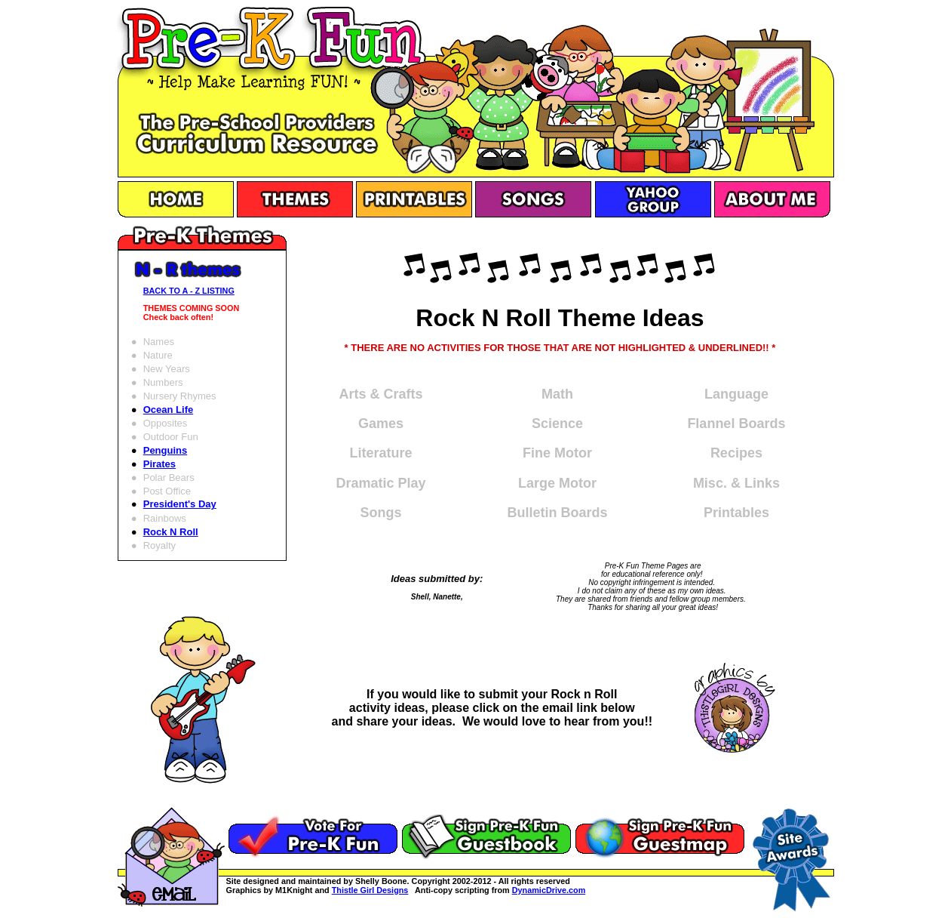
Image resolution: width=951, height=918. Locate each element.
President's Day (179, 504)
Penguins (165, 450)
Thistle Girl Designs (370, 890)
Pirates (159, 464)
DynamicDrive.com (549, 890)
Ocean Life (168, 409)
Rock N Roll (170, 532)
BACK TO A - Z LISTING (189, 290)
